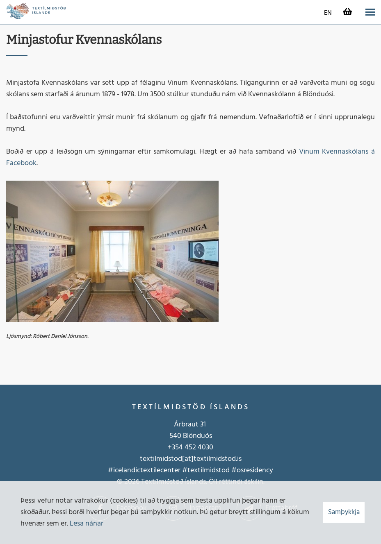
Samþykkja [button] (344, 512)
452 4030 (198, 447)
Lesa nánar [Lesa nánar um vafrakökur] (86, 524)
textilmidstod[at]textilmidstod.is (191, 459)
